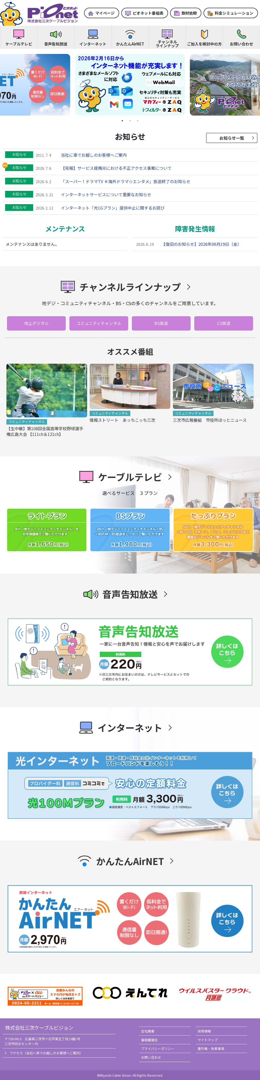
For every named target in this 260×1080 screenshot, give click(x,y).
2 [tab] (130, 120)
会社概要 (147, 1031)
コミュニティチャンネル (98, 323)
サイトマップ (208, 1039)
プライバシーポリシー (157, 1048)
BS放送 (161, 323)
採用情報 (204, 1031)
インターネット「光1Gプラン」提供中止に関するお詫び (113, 208)
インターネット (92, 43)
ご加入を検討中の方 (204, 43)
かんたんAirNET (130, 43)
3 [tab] (137, 120)
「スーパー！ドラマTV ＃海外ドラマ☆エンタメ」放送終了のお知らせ (125, 181)
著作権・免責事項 (211, 1048)
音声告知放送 (55, 43)
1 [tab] (122, 120)
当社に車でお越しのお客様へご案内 (94, 155)
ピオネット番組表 (148, 13)
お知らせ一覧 (231, 138)
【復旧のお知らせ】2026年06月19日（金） (201, 244)
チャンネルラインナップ (167, 43)
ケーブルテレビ (18, 43)
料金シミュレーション (234, 13)
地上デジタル (36, 323)
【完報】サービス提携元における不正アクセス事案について (116, 168)
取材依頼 (189, 13)
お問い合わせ (241, 43)
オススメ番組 (130, 351)
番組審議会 (149, 1039)
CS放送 (223, 323)
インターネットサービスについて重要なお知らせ (106, 194)
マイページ (105, 13)
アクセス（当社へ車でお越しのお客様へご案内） (46, 1052)
